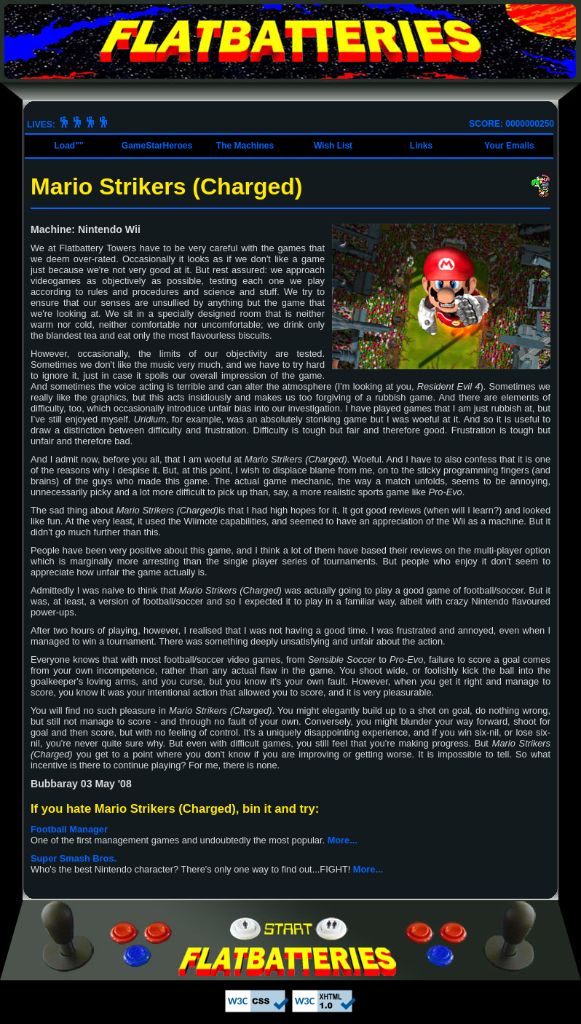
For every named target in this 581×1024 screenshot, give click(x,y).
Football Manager (69, 829)
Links (421, 146)
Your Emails (509, 146)
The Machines (245, 146)
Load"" (68, 146)
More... (342, 840)
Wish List (333, 146)
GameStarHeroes (157, 146)
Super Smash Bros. (73, 858)
